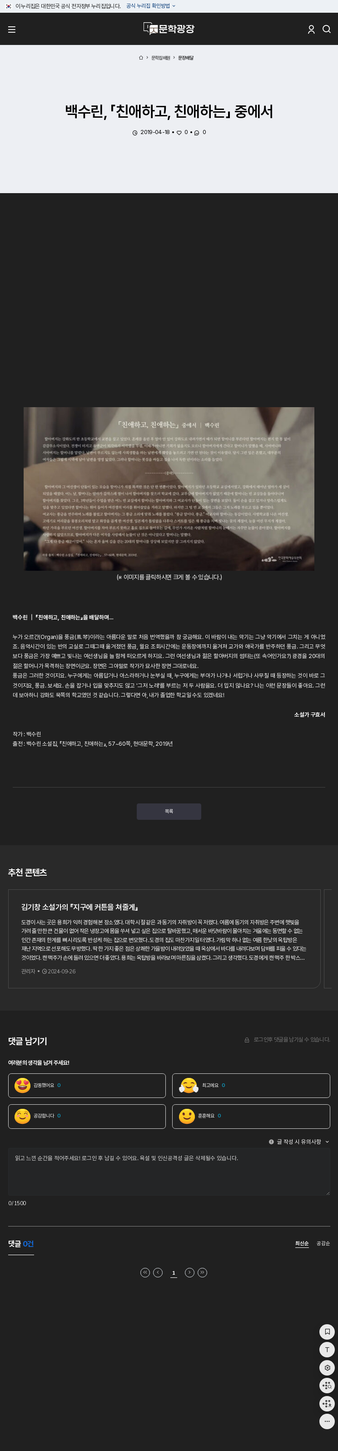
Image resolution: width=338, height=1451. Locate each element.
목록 (169, 811)
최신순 (302, 1244)
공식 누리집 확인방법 (148, 6)
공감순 (323, 1244)
